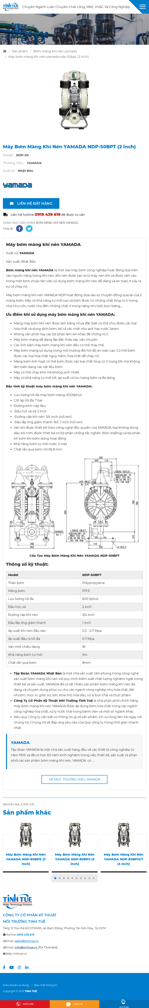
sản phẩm (20, 51)
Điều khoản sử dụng (16, 985)
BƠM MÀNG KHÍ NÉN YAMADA (57, 223)
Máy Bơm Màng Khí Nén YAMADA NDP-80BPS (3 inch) (74, 859)
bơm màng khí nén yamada (55, 51)
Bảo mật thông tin (46, 985)
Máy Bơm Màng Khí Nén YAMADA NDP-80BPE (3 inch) (26, 859)
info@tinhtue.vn (26, 947)
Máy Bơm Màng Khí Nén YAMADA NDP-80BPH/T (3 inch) (123, 859)
